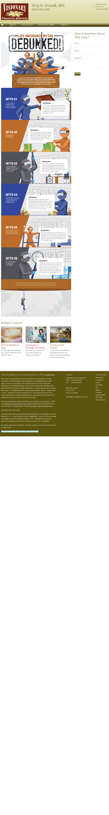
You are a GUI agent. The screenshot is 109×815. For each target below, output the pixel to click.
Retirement (99, 378)
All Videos (99, 397)
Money (98, 390)
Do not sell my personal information (40, 406)
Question (78, 58)
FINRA (31, 416)
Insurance (99, 385)
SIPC (36, 416)
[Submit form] (78, 73)
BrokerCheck (50, 375)
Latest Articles (100, 395)
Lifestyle (98, 392)
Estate (98, 382)
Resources (27, 25)
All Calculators (101, 400)
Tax (97, 387)
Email (76, 51)
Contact (64, 25)
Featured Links (46, 25)
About (12, 25)
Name (77, 43)
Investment (99, 380)
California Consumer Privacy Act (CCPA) (18, 404)
